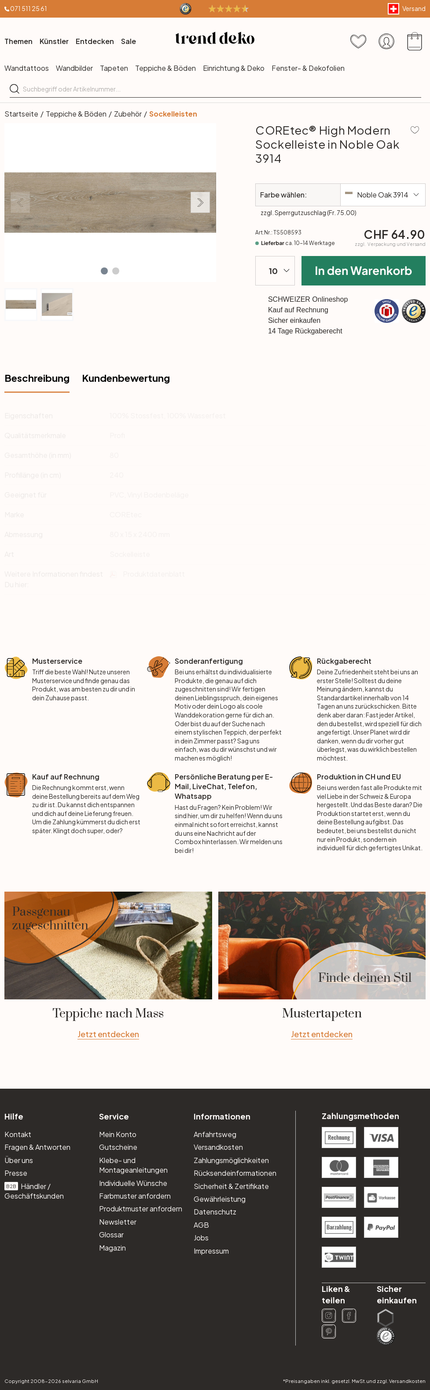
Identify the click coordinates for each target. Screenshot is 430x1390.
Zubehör (128, 113)
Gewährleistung (220, 1198)
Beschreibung (37, 378)
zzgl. (390, 244)
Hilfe (13, 1116)
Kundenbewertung (126, 378)
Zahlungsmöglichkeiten (231, 1160)
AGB (201, 1224)
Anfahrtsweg (215, 1134)
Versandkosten (218, 1147)
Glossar (111, 1234)
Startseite (21, 113)
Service (114, 1116)
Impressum (211, 1250)
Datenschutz (215, 1211)
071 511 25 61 (28, 8)
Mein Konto (117, 1134)
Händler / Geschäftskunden (34, 1191)
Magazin (112, 1247)
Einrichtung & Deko (234, 68)
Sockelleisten (173, 113)
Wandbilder (74, 68)
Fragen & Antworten (37, 1147)
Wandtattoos (26, 68)
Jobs (201, 1237)
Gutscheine (118, 1147)
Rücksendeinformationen (235, 1173)
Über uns (18, 1160)
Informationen (222, 1116)
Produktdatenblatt (154, 573)
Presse (15, 1173)
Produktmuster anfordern (140, 1208)
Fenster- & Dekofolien (308, 68)
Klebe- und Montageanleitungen (133, 1165)
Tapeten (114, 68)
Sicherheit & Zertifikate (231, 1186)
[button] (104, 270)
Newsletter (117, 1221)
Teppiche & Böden (165, 68)
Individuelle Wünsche (133, 1183)
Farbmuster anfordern (135, 1195)
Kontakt (17, 1134)
